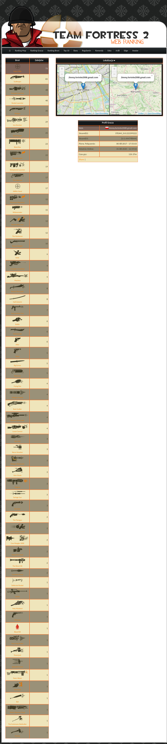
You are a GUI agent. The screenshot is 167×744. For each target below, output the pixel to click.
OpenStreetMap (101, 113)
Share (81, 159)
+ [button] (62, 69)
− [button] (62, 74)
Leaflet (88, 113)
